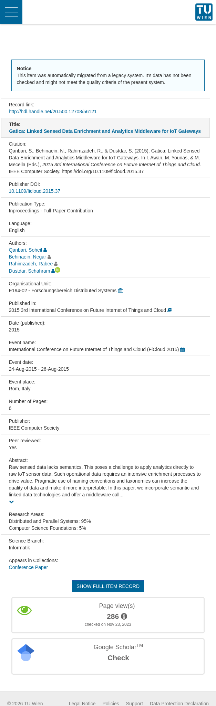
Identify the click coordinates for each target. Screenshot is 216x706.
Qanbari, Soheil (25, 250)
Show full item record (108, 586)
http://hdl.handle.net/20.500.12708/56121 (53, 111)
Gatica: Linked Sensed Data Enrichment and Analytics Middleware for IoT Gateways (105, 131)
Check (118, 658)
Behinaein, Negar (27, 257)
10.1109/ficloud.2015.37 (34, 191)
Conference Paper (28, 567)
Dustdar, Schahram (29, 271)
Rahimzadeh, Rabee (31, 263)
